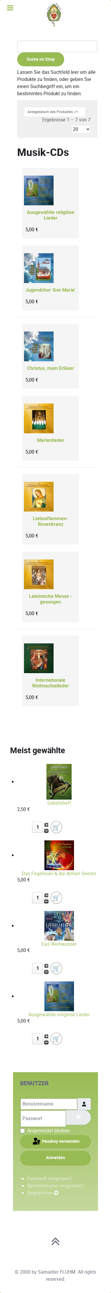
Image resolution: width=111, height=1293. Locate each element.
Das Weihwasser (59, 944)
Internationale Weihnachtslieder (50, 683)
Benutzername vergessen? (55, 1185)
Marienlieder (50, 440)
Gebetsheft (59, 803)
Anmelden (55, 1158)
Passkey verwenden (56, 1141)
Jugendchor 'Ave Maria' (50, 290)
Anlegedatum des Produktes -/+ (53, 111)
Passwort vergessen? (49, 1178)
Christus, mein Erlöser (50, 368)
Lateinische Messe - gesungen (50, 599)
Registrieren (43, 1192)
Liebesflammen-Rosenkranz (50, 521)
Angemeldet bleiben (48, 1130)
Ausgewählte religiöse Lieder (50, 215)
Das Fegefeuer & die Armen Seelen (59, 873)
